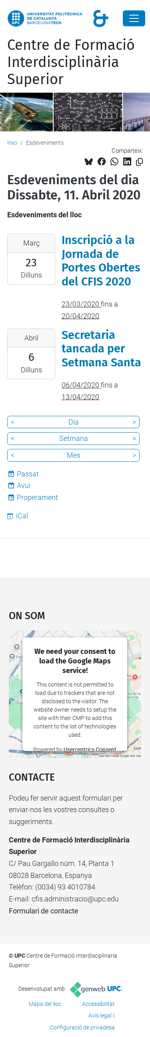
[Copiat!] (139, 162)
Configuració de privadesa (82, 1027)
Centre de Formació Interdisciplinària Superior (71, 62)
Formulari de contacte (43, 911)
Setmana (73, 438)
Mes (73, 455)
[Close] (134, 18)
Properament (37, 497)
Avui (23, 485)
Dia (73, 422)
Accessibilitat (98, 1004)
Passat (28, 474)
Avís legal (100, 1015)
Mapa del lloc (45, 1004)
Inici (12, 143)
